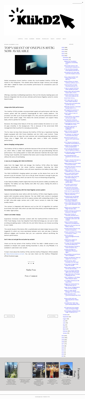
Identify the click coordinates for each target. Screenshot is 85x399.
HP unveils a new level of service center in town (70, 185)
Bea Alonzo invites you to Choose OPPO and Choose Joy (71, 139)
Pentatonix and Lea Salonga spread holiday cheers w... (71, 197)
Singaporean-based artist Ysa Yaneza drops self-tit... (71, 284)
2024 (63, 51)
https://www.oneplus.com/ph (15, 254)
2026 (63, 47)
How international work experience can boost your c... (71, 157)
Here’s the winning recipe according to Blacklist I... (71, 200)
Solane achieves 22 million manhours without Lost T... (72, 82)
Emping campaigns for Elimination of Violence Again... (70, 251)
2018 (63, 341)
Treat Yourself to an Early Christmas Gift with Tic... (71, 85)
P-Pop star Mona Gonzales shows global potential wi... (72, 70)
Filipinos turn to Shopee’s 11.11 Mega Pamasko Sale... (72, 208)
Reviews (38, 38)
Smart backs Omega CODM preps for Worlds (71, 265)
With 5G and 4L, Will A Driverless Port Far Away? (71, 261)
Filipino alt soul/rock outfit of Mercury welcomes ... (71, 194)
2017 (63, 343)
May (64, 325)
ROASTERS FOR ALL (69, 98)
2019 (63, 339)
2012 (63, 354)
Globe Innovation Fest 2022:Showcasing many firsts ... (72, 295)
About (64, 38)
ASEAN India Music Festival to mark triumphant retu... (72, 247)
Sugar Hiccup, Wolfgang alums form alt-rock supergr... (72, 288)
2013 (63, 352)
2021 (63, 335)
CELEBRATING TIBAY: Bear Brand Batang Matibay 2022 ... (72, 304)
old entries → (53, 316)
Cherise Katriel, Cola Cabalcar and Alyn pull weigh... (71, 117)
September (66, 316)
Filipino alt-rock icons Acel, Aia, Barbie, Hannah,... (72, 226)
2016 (63, 346)
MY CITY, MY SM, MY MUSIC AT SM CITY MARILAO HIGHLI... (72, 149)
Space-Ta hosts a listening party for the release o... (71, 131)
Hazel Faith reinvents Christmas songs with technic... (72, 167)
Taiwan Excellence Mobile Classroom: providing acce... (72, 222)
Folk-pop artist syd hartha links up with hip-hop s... (72, 104)
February (65, 331)
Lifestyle (20, 38)
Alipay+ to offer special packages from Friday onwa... (72, 291)
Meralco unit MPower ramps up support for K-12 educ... (72, 258)
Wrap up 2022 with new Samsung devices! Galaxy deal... (71, 300)
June (64, 322)
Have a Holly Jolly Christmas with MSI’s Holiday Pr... (71, 177)
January (65, 333)
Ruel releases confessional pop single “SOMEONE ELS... (72, 311)
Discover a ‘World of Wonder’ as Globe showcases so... (72, 160)
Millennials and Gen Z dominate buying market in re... (72, 107)
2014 (63, 350)
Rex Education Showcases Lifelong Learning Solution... (72, 188)
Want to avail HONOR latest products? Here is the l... (71, 174)
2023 (63, 53)
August (65, 318)
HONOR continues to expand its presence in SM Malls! (72, 211)
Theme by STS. (46, 396)
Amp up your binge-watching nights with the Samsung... (71, 271)
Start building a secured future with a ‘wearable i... (72, 255)
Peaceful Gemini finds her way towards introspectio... (72, 229)
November (66, 59)
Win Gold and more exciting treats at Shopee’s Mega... (71, 308)
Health (52, 38)
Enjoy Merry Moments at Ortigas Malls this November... (70, 128)
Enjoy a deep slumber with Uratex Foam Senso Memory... (71, 78)
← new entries (9, 316)
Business (32, 38)
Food (26, 38)
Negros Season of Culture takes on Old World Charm (72, 164)
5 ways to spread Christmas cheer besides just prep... (71, 89)
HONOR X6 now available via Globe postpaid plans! (71, 146)
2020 (63, 337)
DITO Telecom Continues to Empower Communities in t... (72, 143)
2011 (63, 356)
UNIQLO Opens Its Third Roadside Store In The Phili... (72, 170)
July (64, 320)
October (65, 314)
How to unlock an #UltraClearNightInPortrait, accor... (71, 236)
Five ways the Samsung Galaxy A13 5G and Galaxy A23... (72, 243)
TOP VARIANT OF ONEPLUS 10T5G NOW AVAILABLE (71, 135)
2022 (63, 55)
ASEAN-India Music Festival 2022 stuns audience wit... (71, 95)
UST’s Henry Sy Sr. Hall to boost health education (71, 100)
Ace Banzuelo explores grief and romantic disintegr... (72, 153)
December (66, 57)
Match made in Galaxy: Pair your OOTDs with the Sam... (72, 268)
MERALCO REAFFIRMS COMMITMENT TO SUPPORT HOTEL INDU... (72, 181)
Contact (58, 38)
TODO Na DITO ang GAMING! (71, 191)
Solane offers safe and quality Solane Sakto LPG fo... (72, 92)
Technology (45, 38)
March (64, 329)
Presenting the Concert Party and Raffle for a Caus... (71, 124)
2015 (63, 348)
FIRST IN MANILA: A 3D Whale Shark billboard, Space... (72, 278)
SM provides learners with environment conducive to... (72, 66)
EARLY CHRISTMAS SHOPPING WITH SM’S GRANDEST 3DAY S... (72, 204)
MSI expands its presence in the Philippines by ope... (71, 110)
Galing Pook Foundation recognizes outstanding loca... (70, 62)
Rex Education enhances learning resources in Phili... (72, 120)
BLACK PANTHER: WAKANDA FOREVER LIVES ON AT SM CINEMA (71, 219)
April (64, 327)
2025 (63, 49)
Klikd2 (36, 396)
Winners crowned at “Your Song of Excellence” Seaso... (72, 232)
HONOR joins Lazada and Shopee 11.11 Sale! (70, 240)
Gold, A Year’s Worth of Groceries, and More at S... (71, 215)
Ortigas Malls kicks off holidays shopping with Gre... (72, 274)
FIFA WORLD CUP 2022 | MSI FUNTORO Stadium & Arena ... (72, 74)
